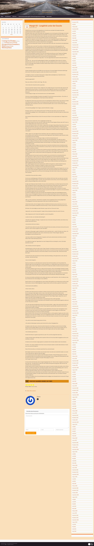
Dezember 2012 (75, 278)
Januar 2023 (74, 69)
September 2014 (75, 233)
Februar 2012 (74, 301)
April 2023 (74, 63)
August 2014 (74, 235)
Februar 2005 (74, 485)
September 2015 (75, 213)
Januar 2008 (74, 413)
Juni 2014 (74, 240)
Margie (36, 27)
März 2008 (74, 408)
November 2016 (75, 183)
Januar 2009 (74, 385)
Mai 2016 (74, 194)
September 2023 (75, 51)
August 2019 (74, 122)
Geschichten (8, 16)
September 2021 (75, 94)
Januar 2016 (74, 203)
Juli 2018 (74, 142)
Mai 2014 (74, 242)
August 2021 (74, 97)
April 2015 (74, 224)
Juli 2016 (74, 192)
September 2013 (75, 258)
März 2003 (74, 531)
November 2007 (75, 417)
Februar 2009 (74, 383)
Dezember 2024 (75, 28)
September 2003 (75, 519)
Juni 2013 (74, 265)
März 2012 (74, 299)
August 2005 (74, 476)
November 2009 (75, 363)
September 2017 (75, 165)
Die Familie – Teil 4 (29, 21)
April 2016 (74, 197)
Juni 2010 (74, 347)
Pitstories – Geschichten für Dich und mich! (47, 10)
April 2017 (74, 174)
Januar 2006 (74, 467)
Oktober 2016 (75, 185)
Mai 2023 (74, 60)
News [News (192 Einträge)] (3, 46)
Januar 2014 (74, 249)
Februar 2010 (74, 356)
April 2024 (74, 35)
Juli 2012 (74, 290)
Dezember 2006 (75, 442)
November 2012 (75, 281)
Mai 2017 (74, 172)
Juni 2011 (74, 319)
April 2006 (74, 460)
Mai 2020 (74, 110)
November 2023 (75, 47)
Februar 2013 (74, 274)
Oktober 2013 (75, 256)
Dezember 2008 (75, 388)
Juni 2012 (74, 292)
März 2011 (74, 326)
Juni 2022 (74, 85)
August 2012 (74, 288)
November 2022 (75, 74)
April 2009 (74, 378)
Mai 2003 (74, 526)
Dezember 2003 (75, 515)
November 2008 (75, 390)
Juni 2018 (74, 144)
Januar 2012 (74, 303)
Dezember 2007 (75, 415)
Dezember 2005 (75, 469)
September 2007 (75, 422)
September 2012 (75, 285)
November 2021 (75, 92)
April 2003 (74, 528)
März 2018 (74, 151)
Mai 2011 (74, 322)
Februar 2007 (74, 438)
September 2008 (75, 394)
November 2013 (75, 253)
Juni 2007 (74, 428)
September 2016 (75, 188)
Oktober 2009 (75, 365)
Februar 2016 (74, 201)
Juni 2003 (74, 524)
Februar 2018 (74, 153)
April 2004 (74, 506)
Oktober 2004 (75, 492)
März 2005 (74, 483)
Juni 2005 (74, 478)
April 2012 (74, 297)
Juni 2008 (74, 401)
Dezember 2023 (75, 44)
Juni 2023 (74, 58)
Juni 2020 (74, 108)
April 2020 (74, 113)
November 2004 (75, 490)
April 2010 (74, 351)
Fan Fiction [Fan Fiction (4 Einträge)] (17, 41)
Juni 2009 (74, 374)
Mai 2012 (74, 294)
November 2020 (75, 103)
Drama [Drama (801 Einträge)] (12, 41)
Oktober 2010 (75, 338)
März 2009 (74, 381)
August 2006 (74, 451)
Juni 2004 (74, 501)
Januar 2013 (74, 276)
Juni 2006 (74, 456)
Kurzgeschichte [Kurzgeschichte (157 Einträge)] (7, 44)
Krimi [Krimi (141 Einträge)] (15, 42)
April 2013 (74, 269)
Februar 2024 (74, 40)
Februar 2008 (74, 410)
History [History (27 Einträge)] (11, 42)
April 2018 (74, 149)
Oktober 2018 (75, 135)
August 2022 (74, 81)
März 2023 (74, 65)
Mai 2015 (74, 222)
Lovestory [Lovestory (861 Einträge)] (16, 44)
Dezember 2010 (75, 333)
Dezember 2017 (75, 158)
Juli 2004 (74, 499)
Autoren (14, 16)
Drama (28, 390)
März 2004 (74, 508)
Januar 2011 (74, 331)
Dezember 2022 (75, 72)
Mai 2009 (74, 376)
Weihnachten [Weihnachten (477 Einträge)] (7, 48)
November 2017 (75, 160)
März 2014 (74, 247)
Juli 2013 (74, 263)
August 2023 (74, 53)
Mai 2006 (74, 458)
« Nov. (11, 34)
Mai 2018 (74, 147)
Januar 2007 (74, 440)
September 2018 (75, 138)
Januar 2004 (74, 513)
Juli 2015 (74, 217)
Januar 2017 (74, 178)
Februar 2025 (74, 26)
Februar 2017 (74, 176)
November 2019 (75, 119)
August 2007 (74, 424)
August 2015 (74, 215)
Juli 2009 (74, 372)
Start (2, 16)
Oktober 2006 (75, 447)
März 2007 (74, 435)
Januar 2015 (74, 226)
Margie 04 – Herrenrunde (63, 21)
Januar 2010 (74, 358)
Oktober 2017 (75, 163)
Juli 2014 (74, 238)
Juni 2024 (74, 31)
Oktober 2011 (75, 310)
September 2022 (75, 78)
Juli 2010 (74, 344)
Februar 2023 (74, 67)
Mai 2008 (74, 403)
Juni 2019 (74, 124)
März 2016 (74, 199)
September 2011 (75, 313)
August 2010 (74, 342)
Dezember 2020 (75, 101)
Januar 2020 (74, 115)
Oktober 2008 (75, 392)
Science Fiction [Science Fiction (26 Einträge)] (9, 46)
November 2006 (75, 444)
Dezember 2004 (75, 488)
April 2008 (74, 406)
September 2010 (75, 340)
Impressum (49, 16)
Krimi (31, 390)
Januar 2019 (74, 128)
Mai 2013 (74, 267)
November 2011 (75, 308)
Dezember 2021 (75, 90)
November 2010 (75, 335)
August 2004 (74, 497)
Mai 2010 (74, 349)
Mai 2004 (74, 503)
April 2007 (74, 433)
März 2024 (74, 38)
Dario (31, 27)
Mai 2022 (74, 88)
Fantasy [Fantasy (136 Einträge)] (6, 42)
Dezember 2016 (75, 181)
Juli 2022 (74, 83)
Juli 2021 (74, 99)
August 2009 (74, 369)
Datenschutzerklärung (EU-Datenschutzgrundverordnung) (32, 16)
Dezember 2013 (75, 251)
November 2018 (75, 133)
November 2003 (75, 517)
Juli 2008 (74, 399)
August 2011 (74, 315)
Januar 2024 (74, 42)
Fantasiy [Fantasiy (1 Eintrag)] (3, 42)
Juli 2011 (74, 317)
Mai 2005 (74, 481)
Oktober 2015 (75, 210)
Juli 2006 (74, 453)
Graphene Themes (10, 544)
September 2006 (75, 449)
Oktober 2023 (75, 49)
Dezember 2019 (75, 117)
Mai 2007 (74, 431)
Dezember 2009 (75, 360)
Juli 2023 (74, 56)
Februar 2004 (74, 510)
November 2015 (75, 208)
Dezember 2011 (75, 306)
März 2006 (74, 463)
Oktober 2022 (75, 76)
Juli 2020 (74, 106)
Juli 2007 (74, 426)
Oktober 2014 (75, 231)
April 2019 (74, 126)
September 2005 (75, 474)
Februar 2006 (74, 465)
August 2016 (74, 190)
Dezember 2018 (75, 131)
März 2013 (74, 272)
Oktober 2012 (75, 283)
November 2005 (75, 472)
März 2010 (74, 353)
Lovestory (34, 390)
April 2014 (74, 244)
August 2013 (74, 260)
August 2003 (74, 522)
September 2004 (75, 494)
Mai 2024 (74, 33)
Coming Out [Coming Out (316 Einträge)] (6, 41)
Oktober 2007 (75, 419)
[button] (90, 544)
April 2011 (74, 324)
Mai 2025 (74, 24)
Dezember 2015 (75, 206)
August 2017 (74, 167)
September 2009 (75, 367)
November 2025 (75, 22)
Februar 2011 (74, 328)
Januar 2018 (74, 156)
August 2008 (74, 397)
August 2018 (74, 140)
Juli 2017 (74, 169)
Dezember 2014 (75, 228)
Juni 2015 (74, 219)
